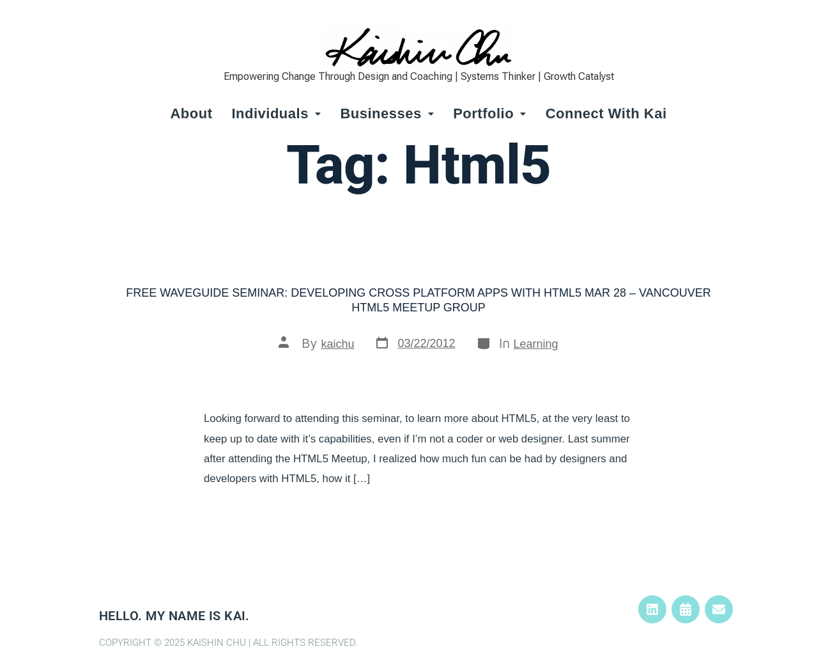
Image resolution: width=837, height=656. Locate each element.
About (191, 113)
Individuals (276, 113)
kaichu (337, 344)
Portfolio (489, 113)
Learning (536, 344)
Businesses (387, 113)
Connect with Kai (606, 113)
